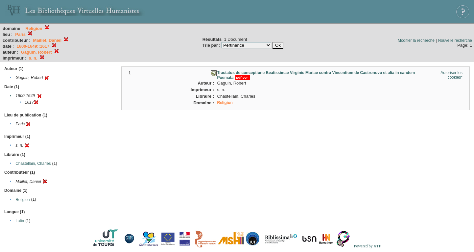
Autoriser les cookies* (451, 75)
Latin (19, 220)
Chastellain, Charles (33, 163)
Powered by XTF (367, 246)
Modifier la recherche (416, 40)
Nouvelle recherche (455, 40)
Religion (22, 199)
